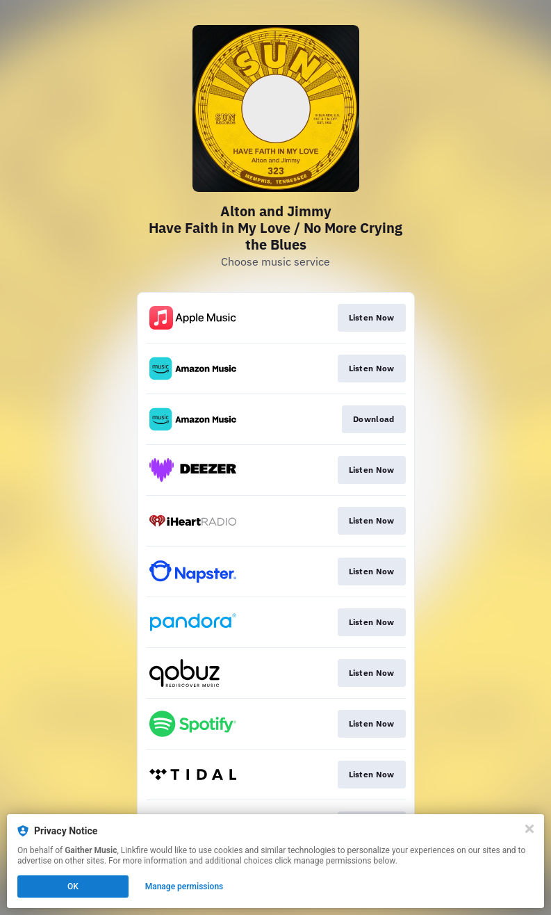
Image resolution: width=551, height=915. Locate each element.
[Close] (529, 829)
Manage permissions (184, 886)
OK (73, 886)
